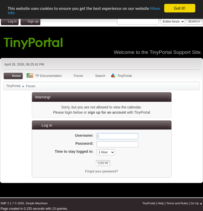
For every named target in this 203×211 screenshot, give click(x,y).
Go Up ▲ (196, 203)
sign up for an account (107, 112)
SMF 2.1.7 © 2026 (12, 203)
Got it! (179, 8)
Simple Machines (37, 203)
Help (161, 203)
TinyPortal (148, 203)
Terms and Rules (177, 203)
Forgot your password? (101, 171)
